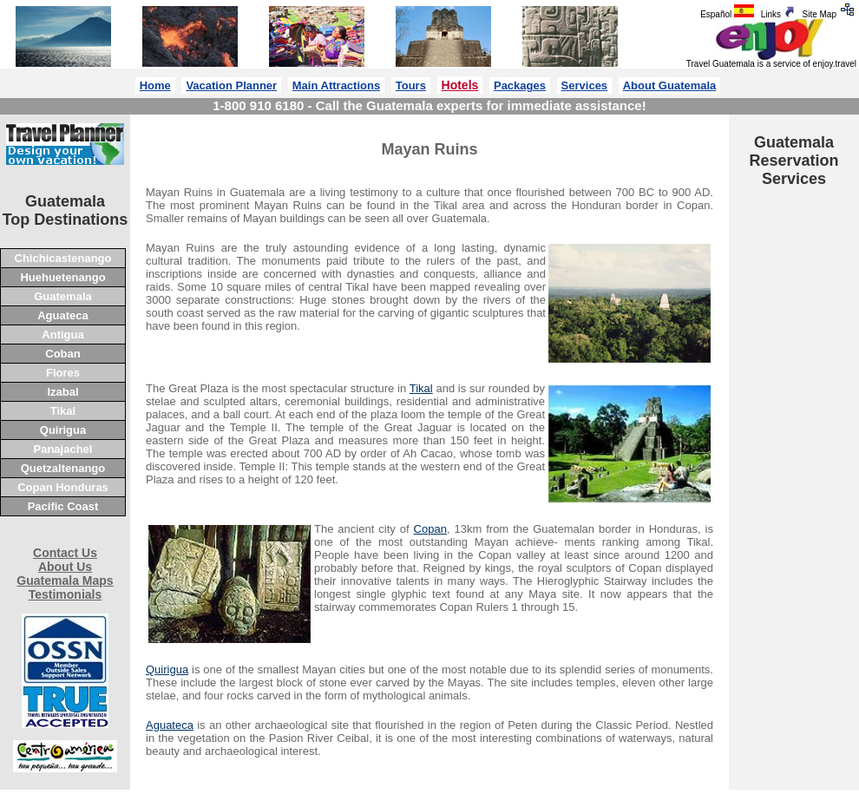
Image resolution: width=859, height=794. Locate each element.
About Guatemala (670, 85)
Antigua (62, 334)
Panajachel (63, 449)
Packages (520, 85)
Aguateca (63, 315)
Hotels (460, 85)
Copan (430, 528)
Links (779, 14)
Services (584, 85)
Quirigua (63, 429)
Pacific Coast (63, 506)
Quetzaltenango (63, 468)
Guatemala (62, 296)
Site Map (831, 14)
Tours (411, 85)
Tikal (62, 410)
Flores (63, 372)
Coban (62, 353)
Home (155, 85)
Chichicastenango (63, 258)
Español (728, 14)
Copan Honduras (62, 487)
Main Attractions (336, 85)
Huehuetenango (62, 277)
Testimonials (65, 594)
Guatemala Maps (64, 580)
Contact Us (65, 553)
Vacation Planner (231, 85)
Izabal (62, 391)
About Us (65, 567)
